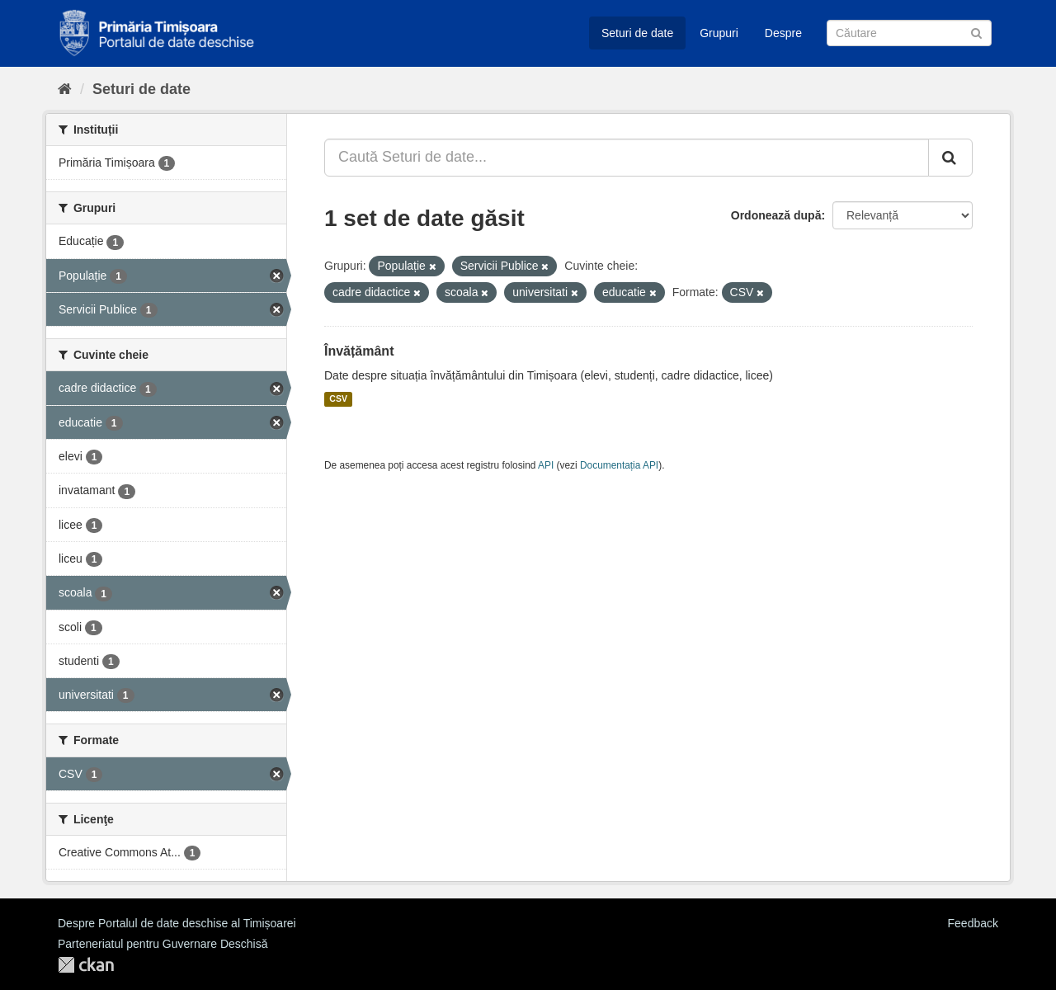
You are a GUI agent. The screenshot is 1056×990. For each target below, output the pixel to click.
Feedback (973, 923)
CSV (338, 399)
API (546, 465)
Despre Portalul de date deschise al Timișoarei (177, 923)
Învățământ (359, 351)
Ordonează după (776, 215)
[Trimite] (976, 32)
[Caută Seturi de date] (909, 33)
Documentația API (619, 465)
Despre (783, 33)
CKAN (86, 965)
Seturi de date (637, 33)
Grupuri (719, 33)
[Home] (65, 89)
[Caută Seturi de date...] (626, 158)
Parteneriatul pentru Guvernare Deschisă (162, 943)
